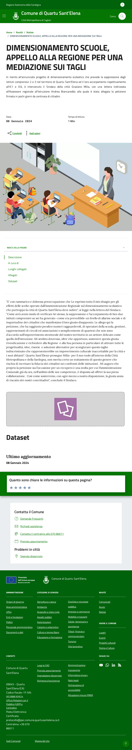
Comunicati (104, 602)
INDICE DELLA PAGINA (66, 247)
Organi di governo (15, 602)
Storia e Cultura (106, 648)
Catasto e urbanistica (47, 627)
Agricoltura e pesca (46, 602)
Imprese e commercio (79, 612)
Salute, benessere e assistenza (78, 624)
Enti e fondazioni (14, 617)
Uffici (9, 612)
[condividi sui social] (14, 133)
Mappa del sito (42, 741)
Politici (9, 622)
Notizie (102, 612)
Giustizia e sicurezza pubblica (78, 604)
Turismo (72, 641)
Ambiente (42, 607)
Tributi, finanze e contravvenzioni (76, 634)
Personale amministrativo (19, 627)
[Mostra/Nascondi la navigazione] (4, 16)
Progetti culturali (107, 643)
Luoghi (102, 633)
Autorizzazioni (44, 622)
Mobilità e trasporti (77, 617)
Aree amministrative (16, 607)
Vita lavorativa (75, 646)
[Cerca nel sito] (122, 16)
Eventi (102, 638)
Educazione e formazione (49, 637)
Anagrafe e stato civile (48, 612)
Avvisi (102, 607)
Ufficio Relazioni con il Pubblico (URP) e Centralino (17, 704)
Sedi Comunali (13, 741)
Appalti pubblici (44, 617)
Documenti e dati (14, 632)
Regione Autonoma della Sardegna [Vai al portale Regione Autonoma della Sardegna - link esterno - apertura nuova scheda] (23, 5)
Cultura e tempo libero (48, 632)
